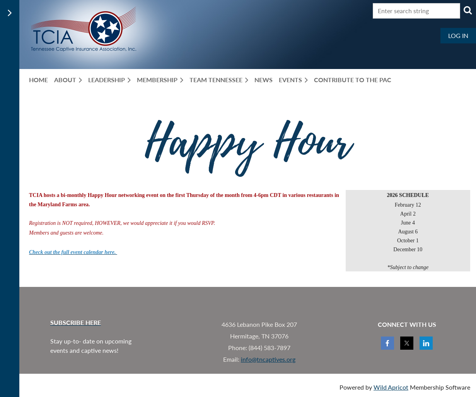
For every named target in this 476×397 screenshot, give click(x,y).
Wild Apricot (391, 387)
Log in (458, 35)
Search (467, 10)
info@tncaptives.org (268, 359)
